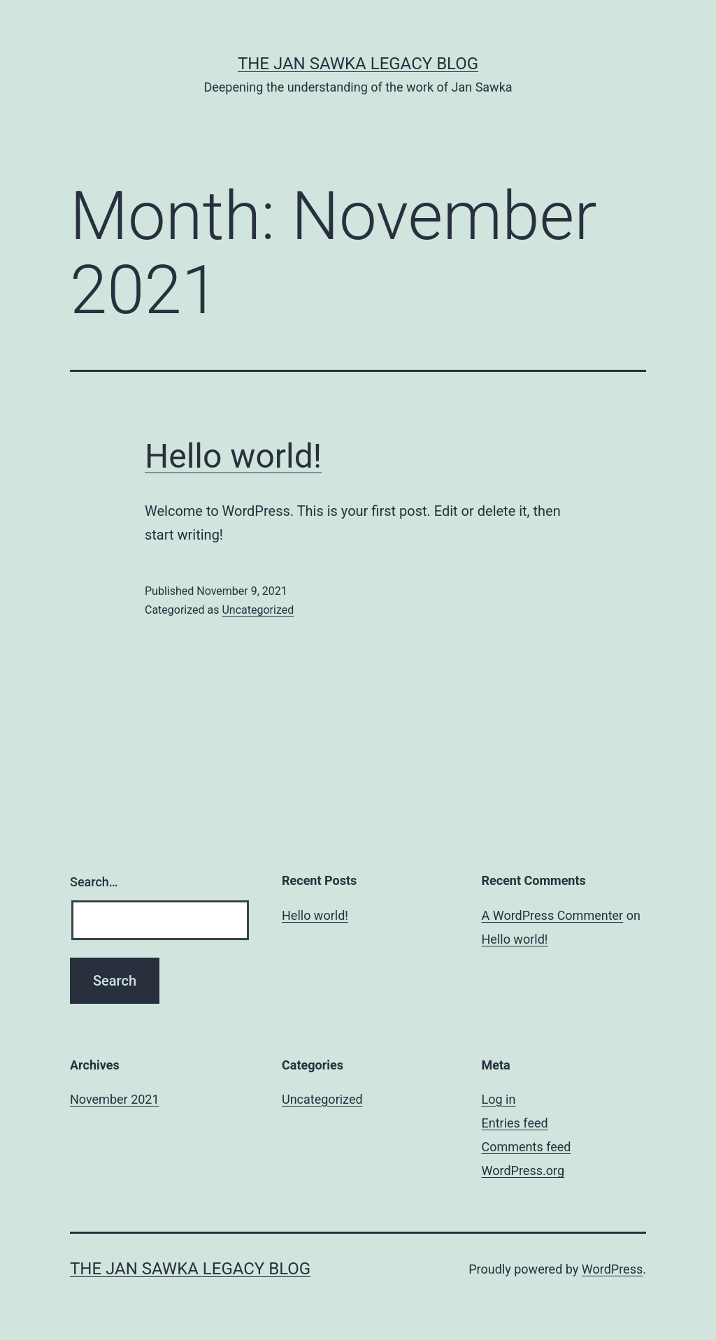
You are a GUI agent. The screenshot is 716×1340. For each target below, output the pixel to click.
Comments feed (526, 1146)
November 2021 (114, 1099)
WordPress (612, 1269)
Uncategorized (258, 610)
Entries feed (515, 1123)
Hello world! (233, 456)
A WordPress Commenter (553, 915)
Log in (499, 1099)
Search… (94, 881)
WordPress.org (523, 1170)
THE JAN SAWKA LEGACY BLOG (358, 63)
